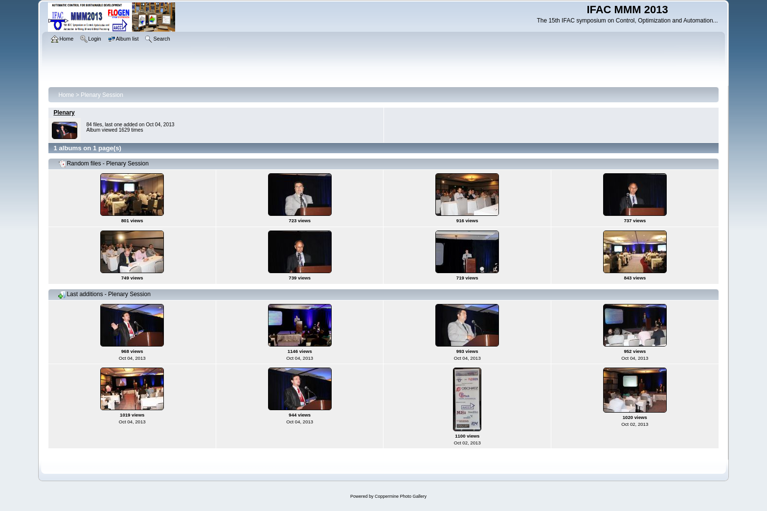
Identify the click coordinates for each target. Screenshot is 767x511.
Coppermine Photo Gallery (401, 496)
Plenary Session (102, 95)
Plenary (63, 112)
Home (66, 95)
